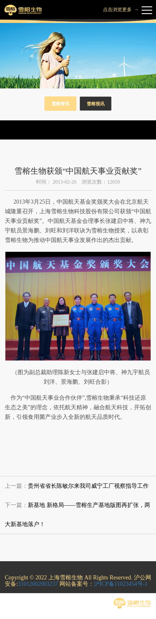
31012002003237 (38, 584)
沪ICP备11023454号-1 (121, 584)
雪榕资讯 (60, 104)
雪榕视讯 (96, 104)
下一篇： (77, 514)
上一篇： (77, 486)
